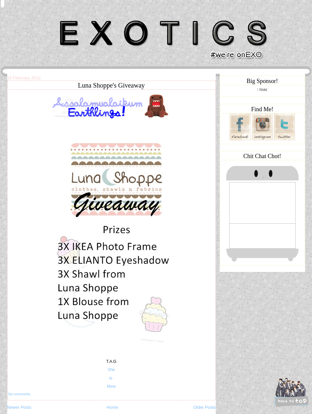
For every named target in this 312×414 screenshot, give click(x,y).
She (111, 369)
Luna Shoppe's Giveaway (111, 85)
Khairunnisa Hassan (79, 18)
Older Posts (204, 407)
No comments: (20, 394)
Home (112, 407)
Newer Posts (19, 407)
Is (111, 378)
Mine (111, 386)
